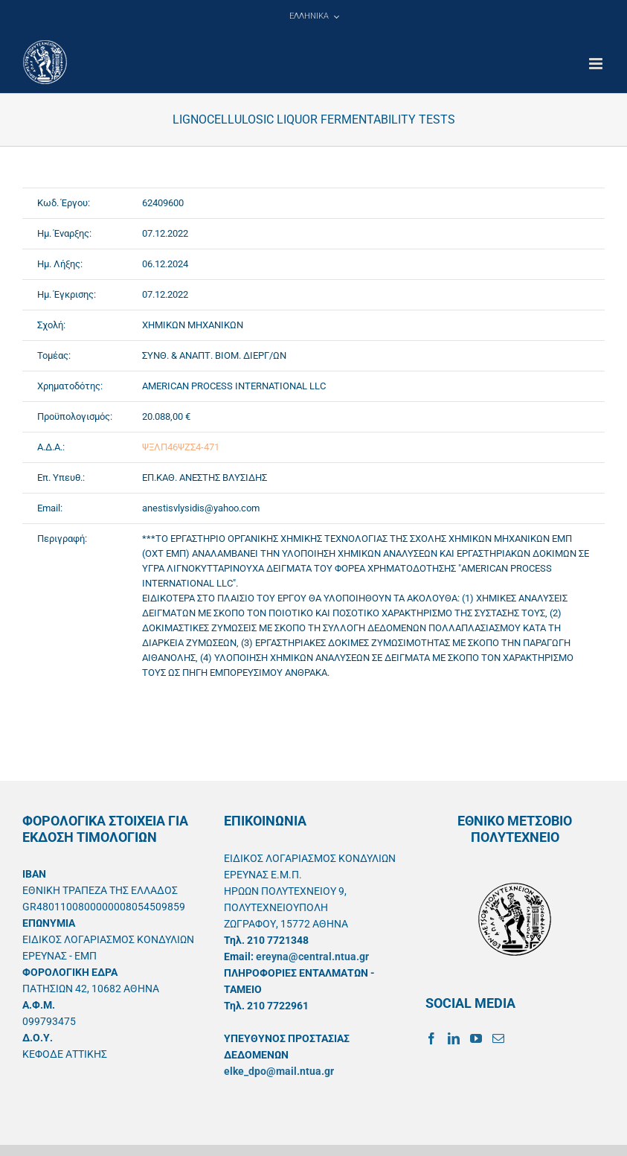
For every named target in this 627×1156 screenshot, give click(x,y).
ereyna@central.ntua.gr (312, 956)
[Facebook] (431, 1038)
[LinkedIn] (454, 1038)
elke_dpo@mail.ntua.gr (279, 1071)
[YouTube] (476, 1038)
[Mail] (498, 1038)
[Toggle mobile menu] (597, 63)
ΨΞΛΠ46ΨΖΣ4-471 (180, 447)
